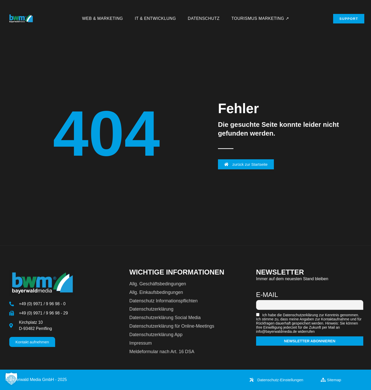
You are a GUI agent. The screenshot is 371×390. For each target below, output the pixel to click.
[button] (11, 378)
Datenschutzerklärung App (155, 334)
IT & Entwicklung (155, 18)
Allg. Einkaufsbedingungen (156, 292)
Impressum (140, 343)
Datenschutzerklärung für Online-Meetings (171, 326)
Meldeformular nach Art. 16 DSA (161, 351)
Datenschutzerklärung (151, 309)
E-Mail (267, 294)
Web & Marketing (102, 18)
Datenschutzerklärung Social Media (165, 317)
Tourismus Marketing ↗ (260, 18)
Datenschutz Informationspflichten (163, 300)
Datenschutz (204, 18)
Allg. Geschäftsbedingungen (157, 283)
